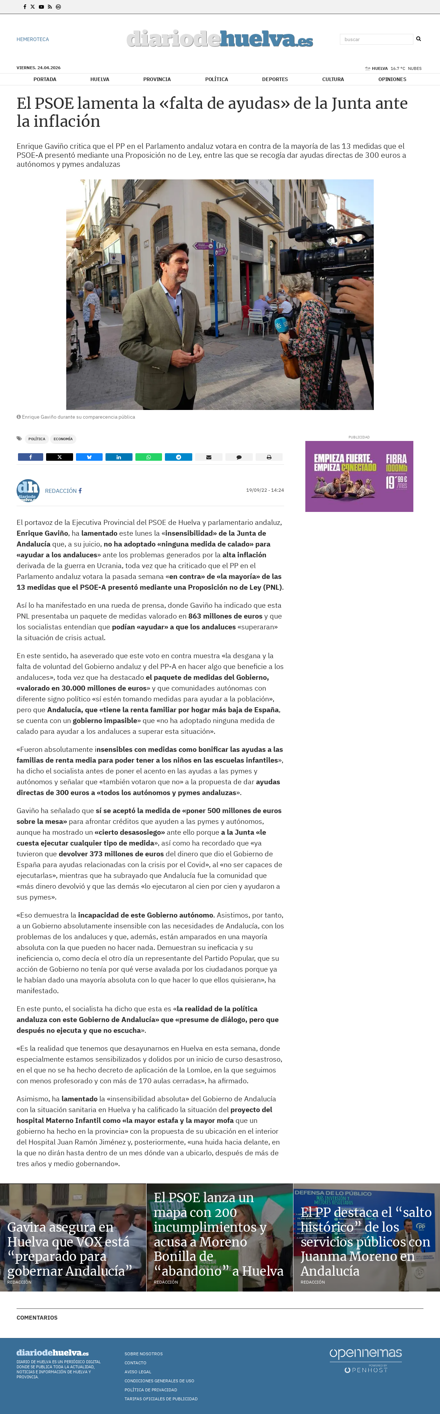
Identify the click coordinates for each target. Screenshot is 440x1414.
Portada (44, 79)
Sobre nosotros (144, 1353)
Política (216, 79)
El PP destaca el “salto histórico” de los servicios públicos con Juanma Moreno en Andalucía (366, 1242)
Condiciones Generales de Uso (159, 1380)
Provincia (157, 79)
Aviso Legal (138, 1371)
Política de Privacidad (151, 1389)
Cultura (333, 79)
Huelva (99, 79)
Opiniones (392, 79)
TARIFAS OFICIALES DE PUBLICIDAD (161, 1398)
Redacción (61, 490)
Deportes (275, 79)
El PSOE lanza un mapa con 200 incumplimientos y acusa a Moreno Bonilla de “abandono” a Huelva (219, 1234)
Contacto (136, 1362)
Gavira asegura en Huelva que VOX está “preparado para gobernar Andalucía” (70, 1249)
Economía (63, 439)
